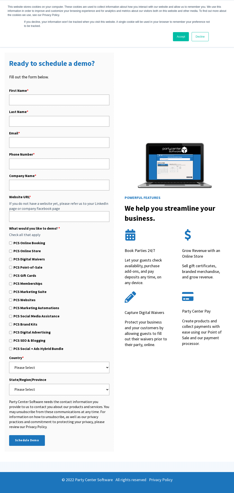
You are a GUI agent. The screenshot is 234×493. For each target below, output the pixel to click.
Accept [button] (181, 36)
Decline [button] (200, 36)
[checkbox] (59, 295)
